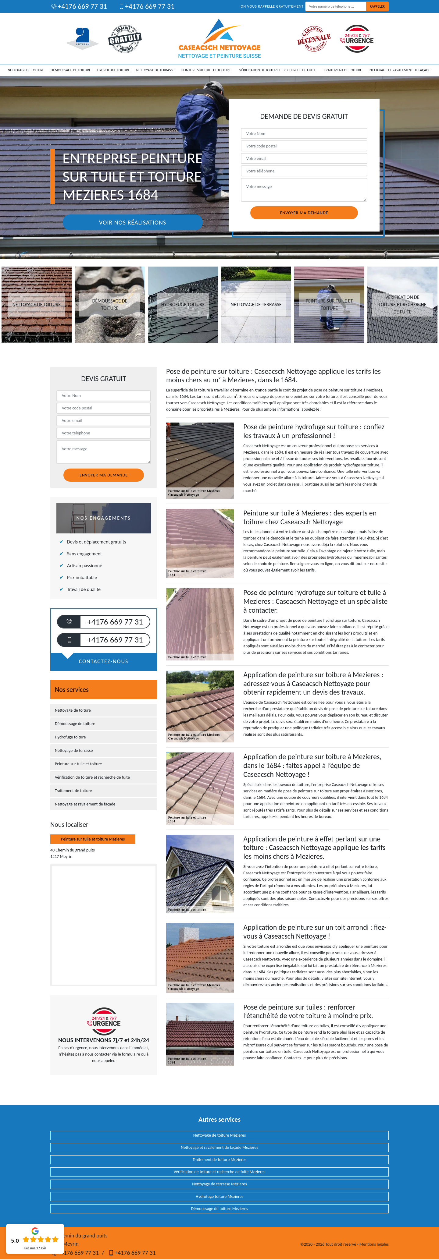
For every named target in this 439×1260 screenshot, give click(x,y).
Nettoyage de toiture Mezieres (219, 1135)
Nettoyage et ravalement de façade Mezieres (219, 1147)
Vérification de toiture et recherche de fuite (277, 70)
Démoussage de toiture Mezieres (219, 1208)
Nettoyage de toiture (26, 70)
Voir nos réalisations (132, 222)
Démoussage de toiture (71, 70)
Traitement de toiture (343, 70)
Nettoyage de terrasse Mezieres (219, 1184)
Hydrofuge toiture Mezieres (219, 1196)
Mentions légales (374, 1244)
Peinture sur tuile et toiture (205, 70)
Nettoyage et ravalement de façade (399, 70)
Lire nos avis (35, 1248)
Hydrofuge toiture (113, 70)
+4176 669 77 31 (78, 6)
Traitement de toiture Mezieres (219, 1159)
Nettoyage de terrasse (155, 70)
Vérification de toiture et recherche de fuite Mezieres (220, 1171)
